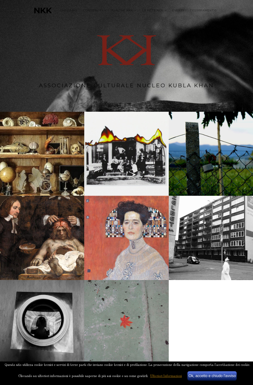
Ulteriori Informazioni (166, 376)
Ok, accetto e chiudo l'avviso (212, 376)
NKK (43, 10)
